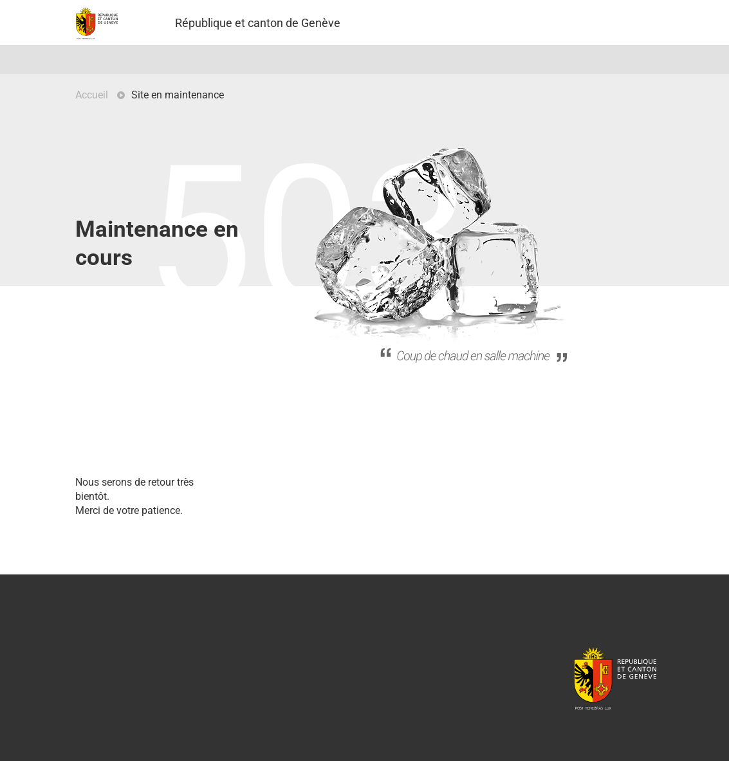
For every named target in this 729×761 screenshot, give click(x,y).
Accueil (91, 95)
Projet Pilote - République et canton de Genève (97, 23)
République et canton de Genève (615, 677)
